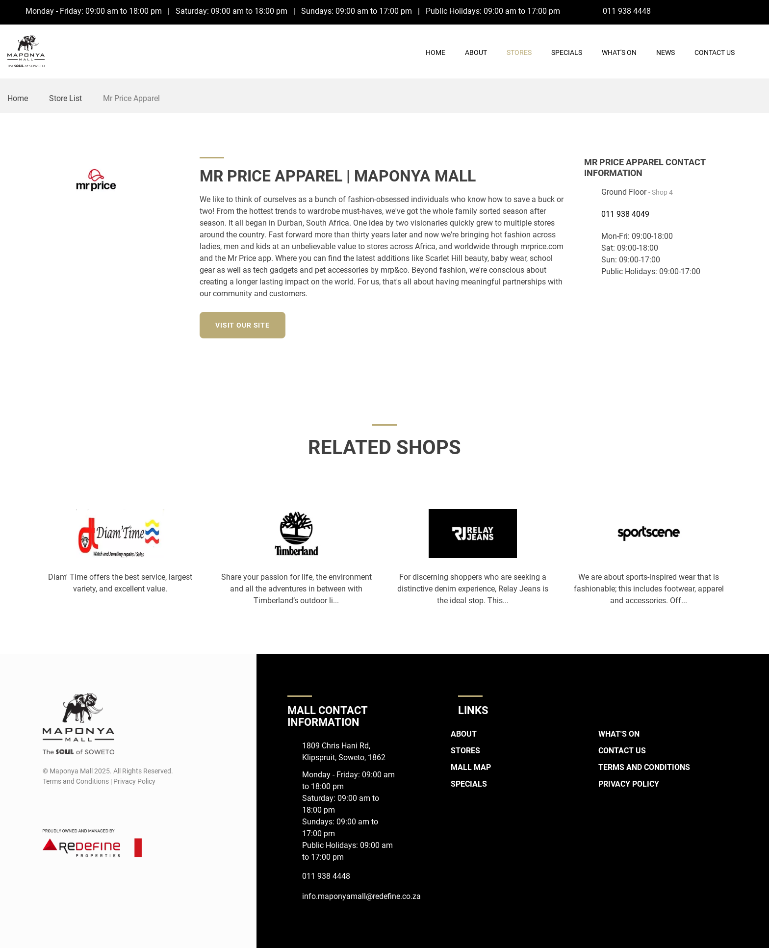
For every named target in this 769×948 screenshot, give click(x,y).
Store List (65, 98)
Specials (566, 52)
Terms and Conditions (644, 767)
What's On (619, 52)
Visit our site (242, 325)
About (476, 52)
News (665, 52)
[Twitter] (562, 323)
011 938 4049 (625, 214)
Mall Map (471, 767)
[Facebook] (736, 10)
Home (435, 52)
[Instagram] (755, 10)
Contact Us (714, 52)
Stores (519, 52)
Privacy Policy (628, 784)
